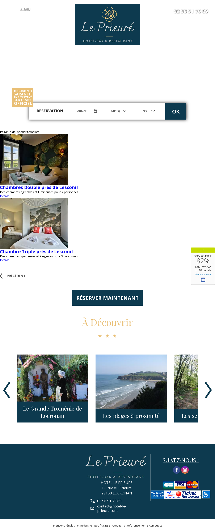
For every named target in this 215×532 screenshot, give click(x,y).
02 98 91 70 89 (191, 11)
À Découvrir (107, 322)
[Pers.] (146, 111)
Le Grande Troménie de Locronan (52, 412)
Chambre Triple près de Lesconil (36, 251)
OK (176, 111)
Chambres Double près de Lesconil (39, 187)
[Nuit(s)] (117, 111)
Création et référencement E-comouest (137, 525)
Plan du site (84, 525)
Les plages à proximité (131, 415)
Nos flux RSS (102, 525)
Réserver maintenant (107, 297)
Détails (4, 196)
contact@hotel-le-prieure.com (111, 508)
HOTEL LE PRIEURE (116, 482)
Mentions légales (64, 525)
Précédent (16, 276)
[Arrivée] (84, 111)
